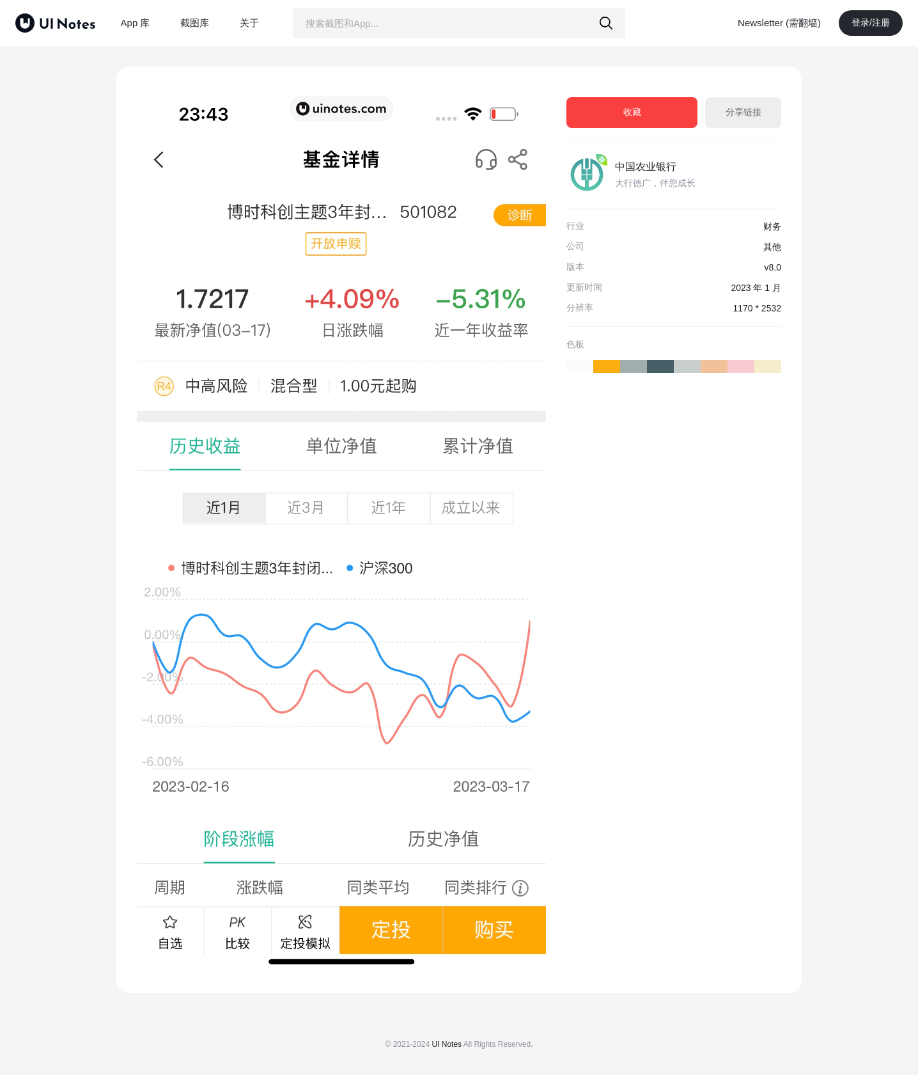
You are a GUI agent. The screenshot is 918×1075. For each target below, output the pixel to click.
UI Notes (447, 1044)
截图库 (194, 22)
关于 (249, 22)
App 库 (135, 22)
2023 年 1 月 (756, 288)
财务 (772, 226)
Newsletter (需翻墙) (779, 22)
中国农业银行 (645, 166)
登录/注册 (871, 22)
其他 (772, 247)
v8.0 (773, 267)
